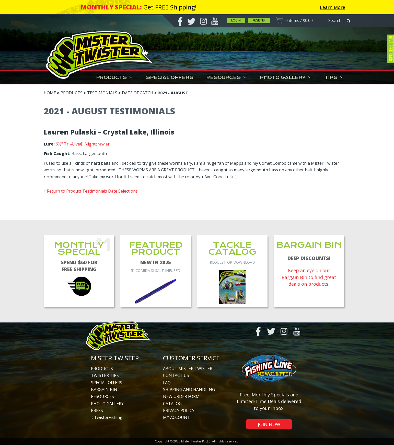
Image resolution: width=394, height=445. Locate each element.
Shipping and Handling (189, 389)
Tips (334, 77)
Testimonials (102, 93)
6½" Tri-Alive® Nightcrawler (83, 144)
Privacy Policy (178, 410)
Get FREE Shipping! (170, 7)
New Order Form (181, 396)
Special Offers (169, 77)
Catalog (172, 403)
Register (258, 20)
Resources (226, 77)
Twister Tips (105, 375)
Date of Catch (137, 93)
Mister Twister (115, 358)
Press (97, 410)
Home (50, 93)
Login (236, 20)
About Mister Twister (187, 368)
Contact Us (176, 375)
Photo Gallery (286, 77)
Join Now (269, 424)
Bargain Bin (104, 389)
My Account (176, 417)
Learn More (332, 7)
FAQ (167, 382)
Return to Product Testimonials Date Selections (92, 191)
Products (114, 77)
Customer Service (191, 358)
